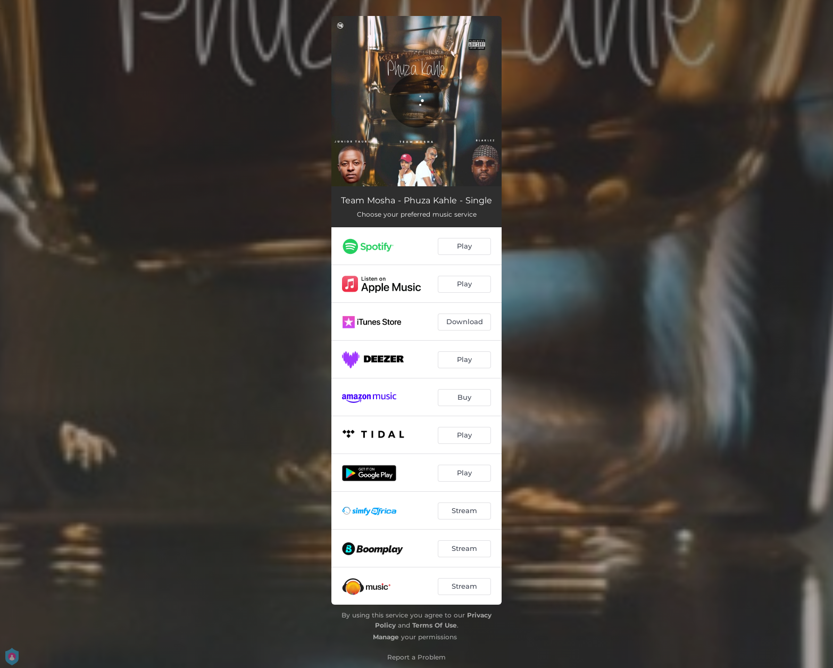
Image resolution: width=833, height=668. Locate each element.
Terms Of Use (434, 625)
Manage (386, 637)
